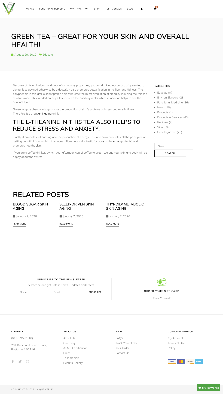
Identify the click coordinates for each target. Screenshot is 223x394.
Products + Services (170, 117)
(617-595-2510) (22, 338)
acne (101, 141)
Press (67, 352)
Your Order (122, 348)
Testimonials (113, 9)
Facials (29, 9)
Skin (160, 127)
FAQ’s (119, 338)
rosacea (115, 141)
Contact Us (122, 352)
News (161, 107)
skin (38, 145)
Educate (48, 54)
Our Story (69, 343)
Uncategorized (166, 132)
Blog (130, 9)
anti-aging (45, 113)
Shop (97, 9)
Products (163, 112)
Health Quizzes (79, 8)
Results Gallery (73, 362)
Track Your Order (126, 343)
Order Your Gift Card (161, 290)
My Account (175, 338)
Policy (171, 348)
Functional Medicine (52, 9)
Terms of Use (176, 343)
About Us (69, 338)
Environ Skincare (168, 97)
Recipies (162, 122)
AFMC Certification (75, 348)
